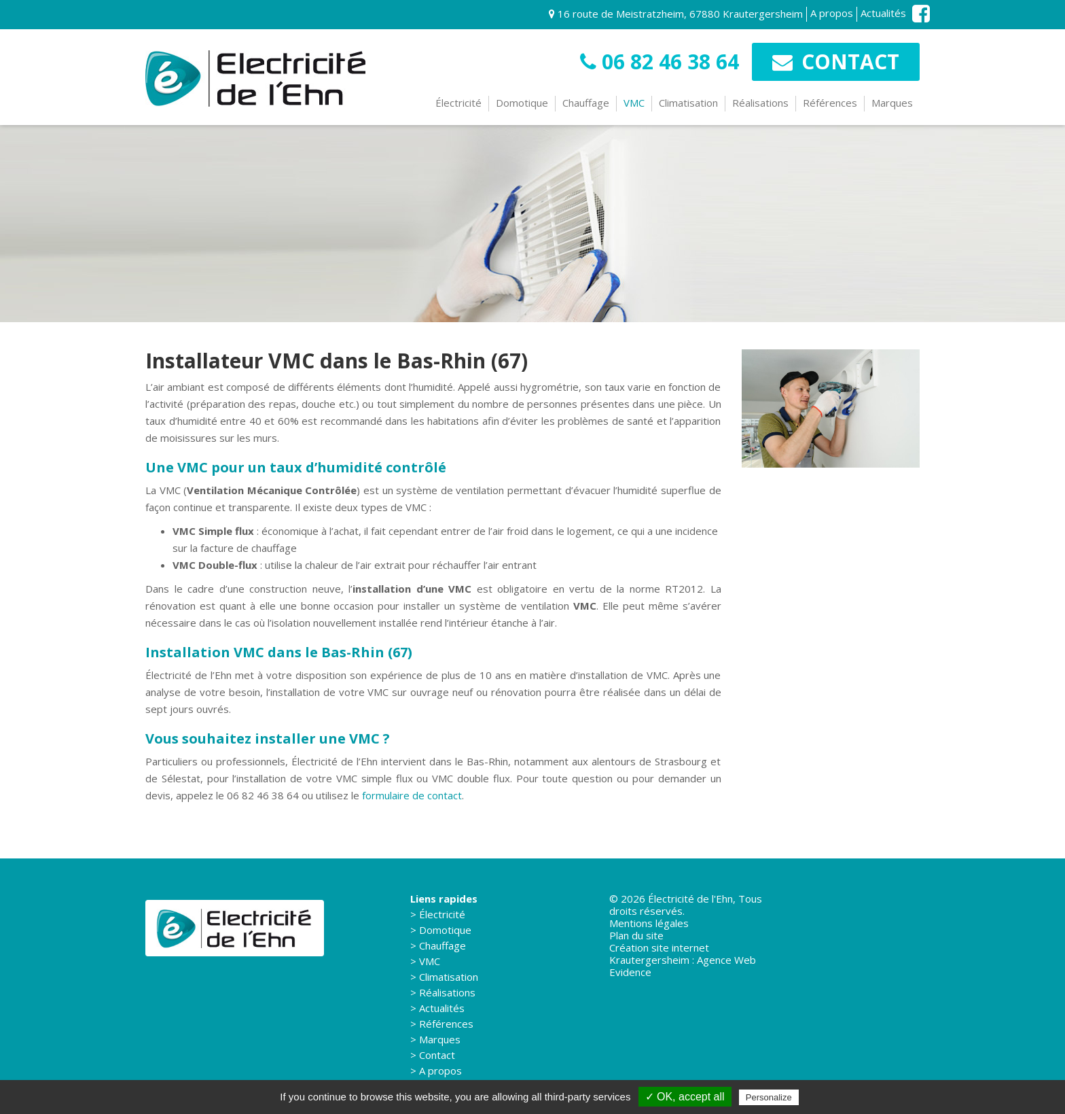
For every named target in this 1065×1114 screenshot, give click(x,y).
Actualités (883, 13)
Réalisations (760, 102)
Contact (835, 61)
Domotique (522, 102)
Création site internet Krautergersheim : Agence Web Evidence (682, 960)
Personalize (769, 1097)
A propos (831, 13)
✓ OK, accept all (685, 1096)
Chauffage (585, 102)
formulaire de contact (412, 795)
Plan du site (636, 935)
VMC (634, 102)
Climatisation (688, 102)
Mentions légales (649, 923)
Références (830, 102)
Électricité (458, 102)
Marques (892, 102)
